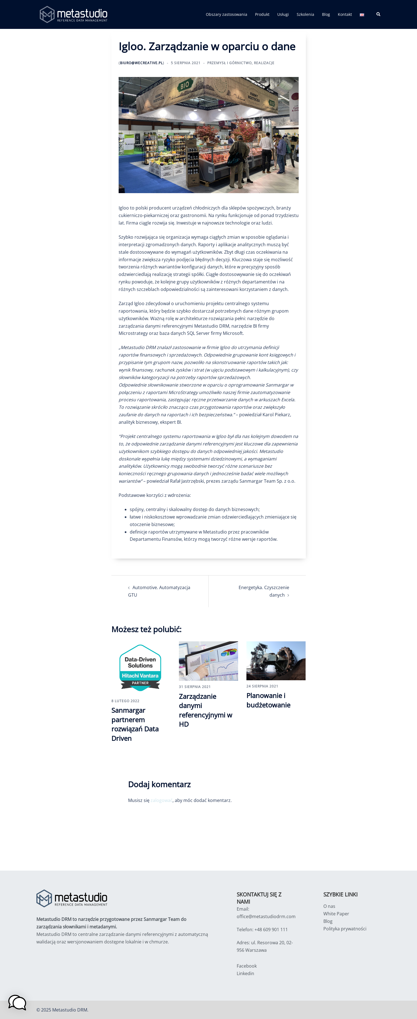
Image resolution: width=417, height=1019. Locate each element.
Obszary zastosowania (226, 14)
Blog (326, 14)
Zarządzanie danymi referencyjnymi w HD (205, 710)
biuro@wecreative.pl (141, 63)
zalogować (162, 800)
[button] (378, 14)
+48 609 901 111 (271, 929)
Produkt (262, 14)
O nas (329, 906)
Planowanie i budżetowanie (268, 700)
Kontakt (345, 14)
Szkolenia (305, 14)
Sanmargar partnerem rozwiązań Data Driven (135, 724)
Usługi (283, 14)
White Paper (336, 914)
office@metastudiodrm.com (266, 916)
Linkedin (245, 973)
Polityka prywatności (344, 929)
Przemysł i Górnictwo (229, 63)
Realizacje (264, 63)
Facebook (247, 966)
